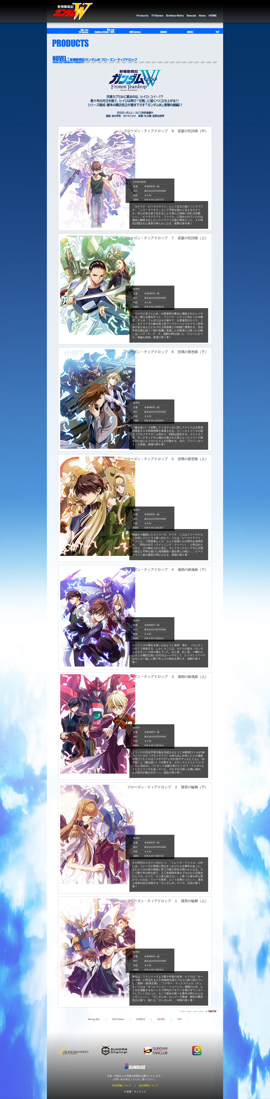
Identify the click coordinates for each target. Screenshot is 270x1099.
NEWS (202, 11)
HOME (213, 11)
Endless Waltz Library (175, 11)
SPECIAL (191, 11)
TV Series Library (157, 11)
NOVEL (161, 1019)
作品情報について (121, 1085)
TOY (179, 1019)
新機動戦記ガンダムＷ (72, 11)
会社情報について (148, 1085)
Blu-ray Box (94, 1019)
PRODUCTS (142, 11)
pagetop (135, 1011)
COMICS (140, 1019)
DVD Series (118, 1019)
